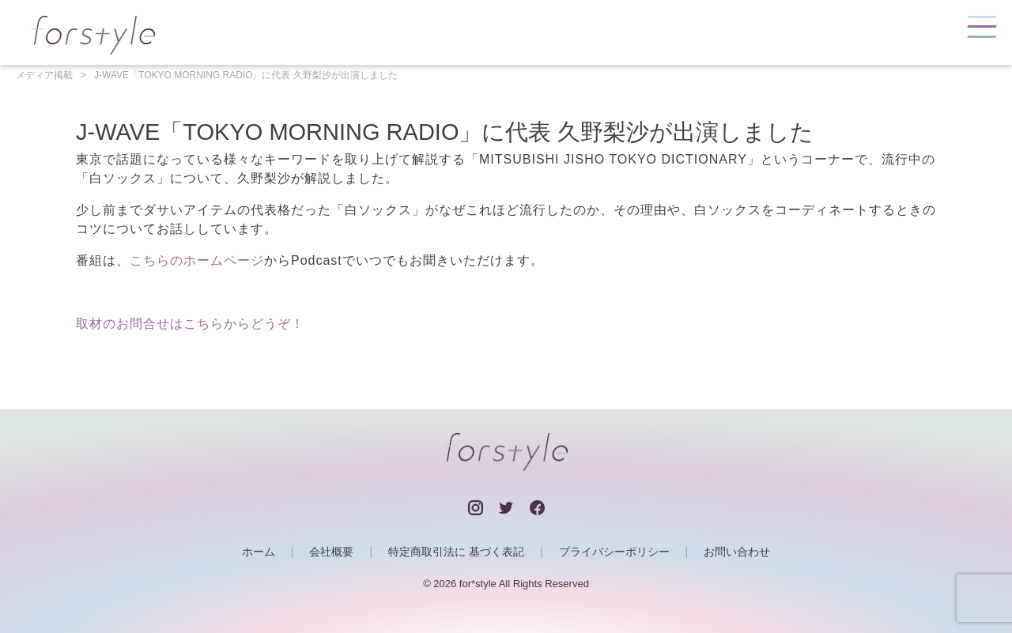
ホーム (258, 551)
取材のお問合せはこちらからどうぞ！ (190, 323)
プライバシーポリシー (614, 551)
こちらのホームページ (197, 260)
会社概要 (331, 551)
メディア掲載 (44, 75)
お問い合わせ (737, 551)
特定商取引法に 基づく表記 (456, 551)
